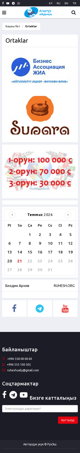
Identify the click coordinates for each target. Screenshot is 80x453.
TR (74, 3)
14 (19, 252)
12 (70, 243)
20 (9, 261)
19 (70, 252)
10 (50, 243)
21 (19, 261)
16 (40, 252)
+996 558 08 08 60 (17, 358)
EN (66, 3)
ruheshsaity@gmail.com (20, 370)
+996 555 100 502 (16, 364)
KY (50, 3)
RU (58, 3)
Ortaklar (31, 26)
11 (60, 243)
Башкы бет (13, 26)
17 (50, 252)
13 (9, 252)
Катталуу (67, 420)
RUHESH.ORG (64, 286)
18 (60, 252)
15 (30, 252)
